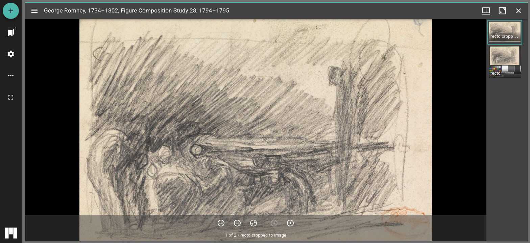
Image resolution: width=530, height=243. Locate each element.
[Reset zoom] (253, 223)
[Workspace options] (11, 76)
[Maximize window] (502, 11)
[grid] (507, 130)
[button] (505, 32)
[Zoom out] (237, 223)
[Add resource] (11, 11)
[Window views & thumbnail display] (486, 11)
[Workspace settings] (11, 54)
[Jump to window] (11, 32)
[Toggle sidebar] (34, 11)
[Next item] (290, 223)
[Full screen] (11, 97)
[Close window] (518, 11)
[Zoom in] (221, 223)
